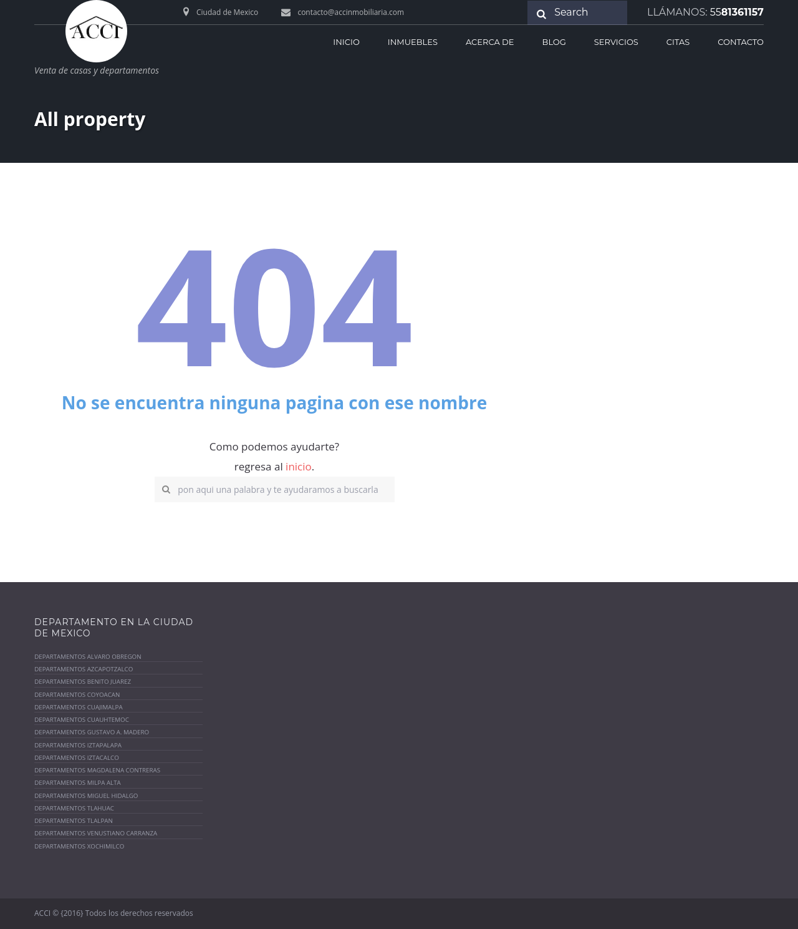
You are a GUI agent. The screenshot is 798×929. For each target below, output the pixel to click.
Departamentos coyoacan (77, 695)
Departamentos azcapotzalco (83, 669)
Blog (554, 42)
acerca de (490, 42)
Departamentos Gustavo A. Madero (92, 733)
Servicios (616, 42)
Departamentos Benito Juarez (82, 682)
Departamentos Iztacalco (76, 758)
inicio (346, 42)
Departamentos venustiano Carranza (96, 834)
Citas (678, 42)
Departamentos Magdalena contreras (97, 770)
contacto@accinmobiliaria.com (351, 12)
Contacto (741, 42)
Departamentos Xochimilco (79, 846)
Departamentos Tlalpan (73, 821)
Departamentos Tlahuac (74, 808)
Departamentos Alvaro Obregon (88, 657)
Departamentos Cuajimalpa (78, 707)
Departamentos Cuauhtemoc (81, 720)
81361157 (737, 12)
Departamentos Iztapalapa (78, 745)
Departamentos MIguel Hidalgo (86, 796)
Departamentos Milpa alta (77, 783)
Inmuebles (413, 42)
